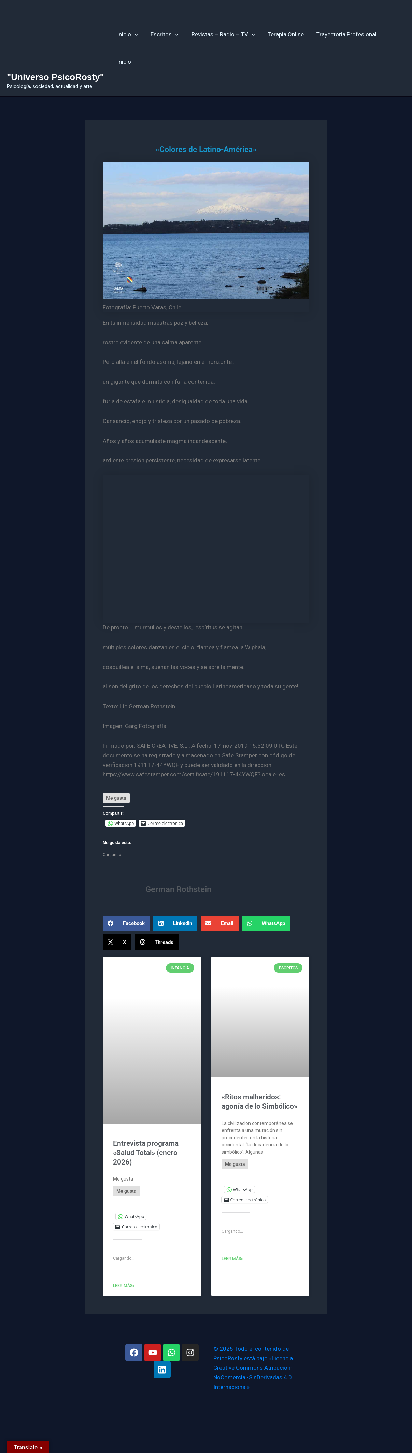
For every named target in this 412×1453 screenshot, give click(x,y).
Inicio (128, 48)
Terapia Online (284, 48)
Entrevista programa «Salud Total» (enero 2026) (146, 1152)
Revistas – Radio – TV (222, 48)
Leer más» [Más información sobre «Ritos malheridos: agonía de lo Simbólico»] (232, 1258)
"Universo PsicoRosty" (55, 77)
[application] (135, 48)
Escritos (165, 48)
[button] (126, 923)
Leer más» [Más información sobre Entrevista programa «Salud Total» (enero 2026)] (123, 1285)
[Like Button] (116, 798)
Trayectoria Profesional (344, 48)
